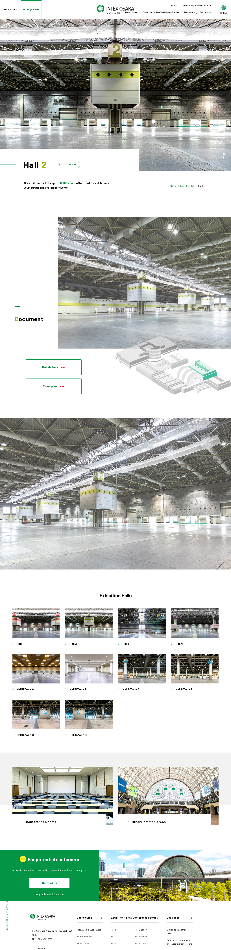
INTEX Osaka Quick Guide (89, 929)
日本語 (223, 12)
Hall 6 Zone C (141, 943)
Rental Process (84, 936)
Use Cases (189, 12)
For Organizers (31, 9)
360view (72, 164)
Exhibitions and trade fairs (177, 931)
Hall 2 (113, 936)
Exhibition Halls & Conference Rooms (133, 917)
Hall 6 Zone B (141, 936)
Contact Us (205, 12)
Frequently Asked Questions (197, 6)
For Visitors (10, 9)
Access (173, 6)
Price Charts (83, 943)
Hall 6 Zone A (141, 929)
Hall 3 (113, 943)
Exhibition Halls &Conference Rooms (160, 12)
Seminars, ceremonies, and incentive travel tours (179, 942)
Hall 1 (113, 929)
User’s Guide (131, 12)
